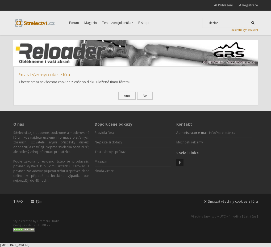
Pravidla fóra (104, 132)
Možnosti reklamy (189, 142)
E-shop (143, 22)
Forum (74, 22)
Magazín (90, 22)
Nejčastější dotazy (108, 142)
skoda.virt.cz (104, 171)
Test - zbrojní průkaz (117, 22)
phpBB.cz (43, 225)
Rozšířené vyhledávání (244, 30)
